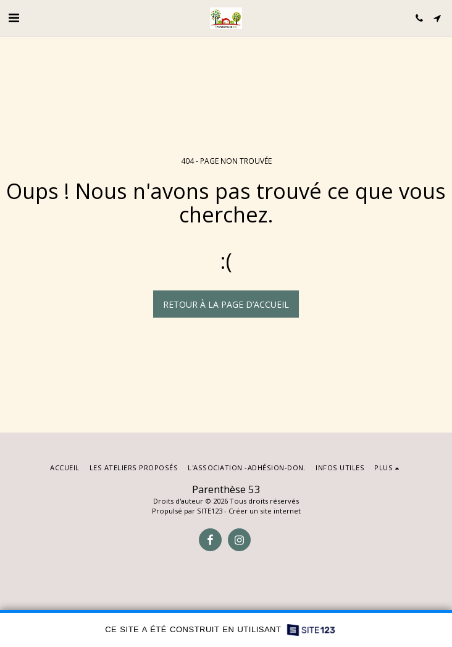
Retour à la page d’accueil (226, 304)
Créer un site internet (264, 510)
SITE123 (209, 510)
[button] (13, 17)
